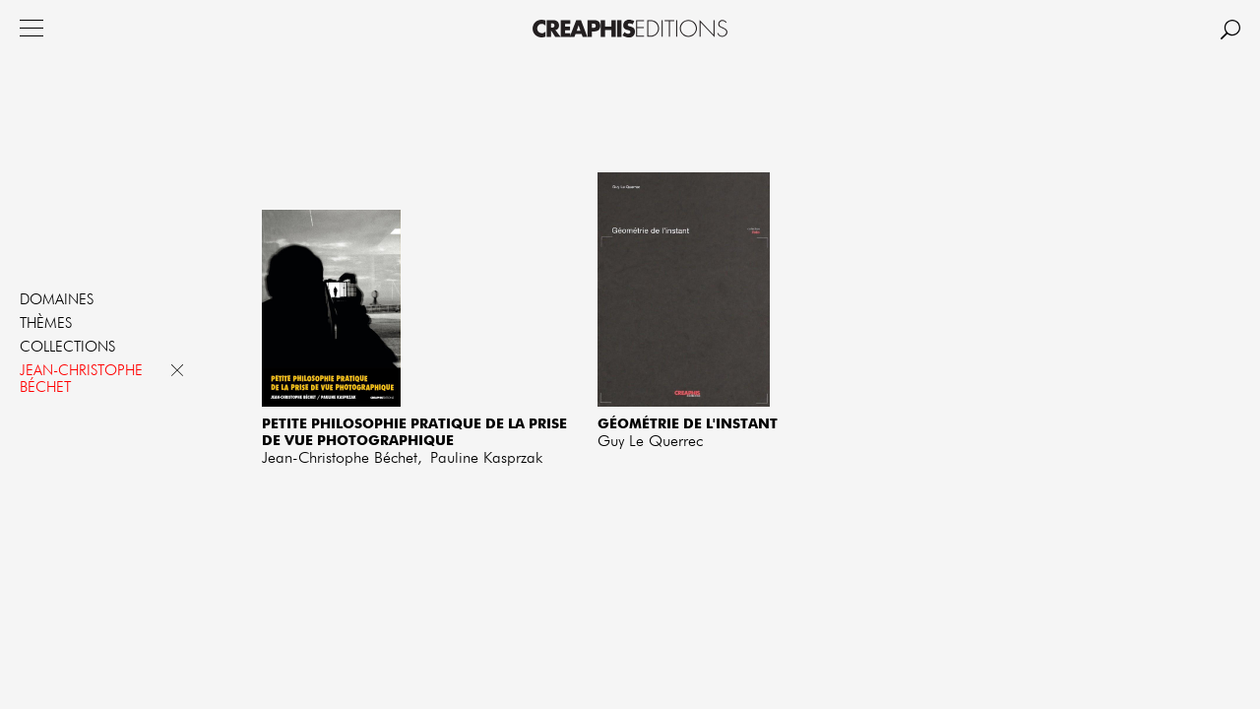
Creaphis (630, 28)
